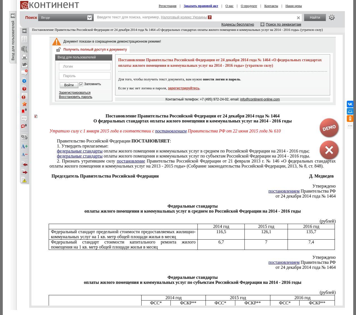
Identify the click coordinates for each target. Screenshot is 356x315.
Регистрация (168, 6)
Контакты (271, 6)
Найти (315, 17)
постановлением (171, 131)
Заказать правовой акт (201, 6)
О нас (230, 6)
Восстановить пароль (75, 97)
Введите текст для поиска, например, (152, 17)
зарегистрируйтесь (184, 88)
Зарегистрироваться (74, 93)
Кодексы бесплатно (237, 24)
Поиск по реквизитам (283, 24)
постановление (131, 161)
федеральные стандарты (80, 151)
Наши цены (293, 6)
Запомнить (92, 84)
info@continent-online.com (260, 99)
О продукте (249, 6)
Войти (69, 85)
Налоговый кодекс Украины (184, 17)
